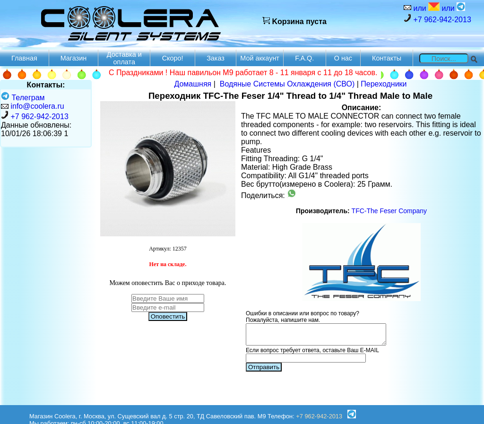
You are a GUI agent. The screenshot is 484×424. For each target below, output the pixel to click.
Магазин (73, 58)
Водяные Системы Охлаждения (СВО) (287, 84)
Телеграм (23, 98)
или (425, 7)
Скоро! (172, 58)
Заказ (216, 58)
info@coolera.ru (37, 106)
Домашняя (192, 84)
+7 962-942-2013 (437, 19)
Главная (24, 58)
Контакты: (46, 85)
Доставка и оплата (124, 58)
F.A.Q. (304, 58)
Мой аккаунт (259, 58)
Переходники (383, 84)
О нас (343, 58)
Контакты (386, 58)
